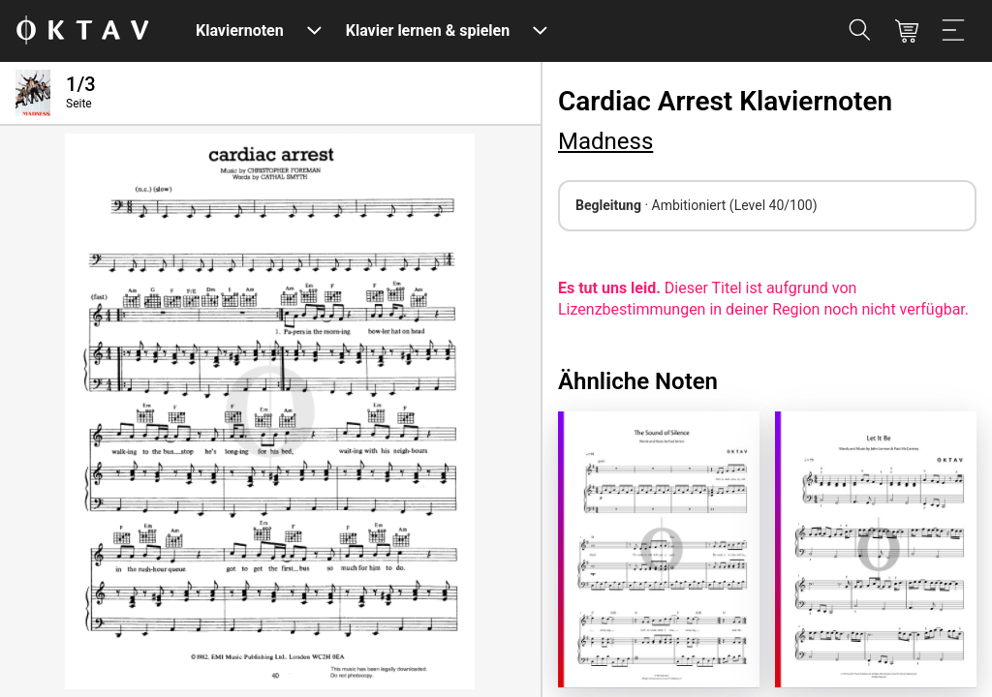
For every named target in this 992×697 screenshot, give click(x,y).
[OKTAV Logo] (82, 31)
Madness (605, 141)
